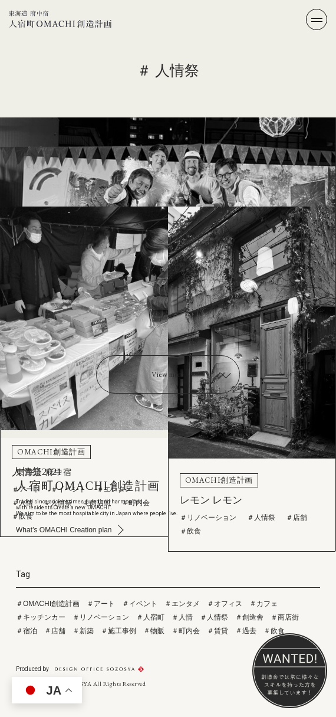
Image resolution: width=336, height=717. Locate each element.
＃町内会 (135, 503)
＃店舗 (296, 517)
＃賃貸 (217, 631)
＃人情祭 (58, 503)
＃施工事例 (118, 631)
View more (167, 374)
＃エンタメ (114, 489)
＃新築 (83, 631)
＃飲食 (22, 516)
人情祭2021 (37, 471)
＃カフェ (263, 604)
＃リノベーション (208, 517)
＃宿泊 (26, 631)
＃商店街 (97, 503)
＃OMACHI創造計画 (48, 604)
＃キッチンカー (40, 617)
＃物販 (153, 631)
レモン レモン (211, 500)
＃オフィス (224, 604)
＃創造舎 (249, 617)
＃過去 (245, 631)
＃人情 (22, 503)
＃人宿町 (150, 617)
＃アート (26, 489)
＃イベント (68, 489)
